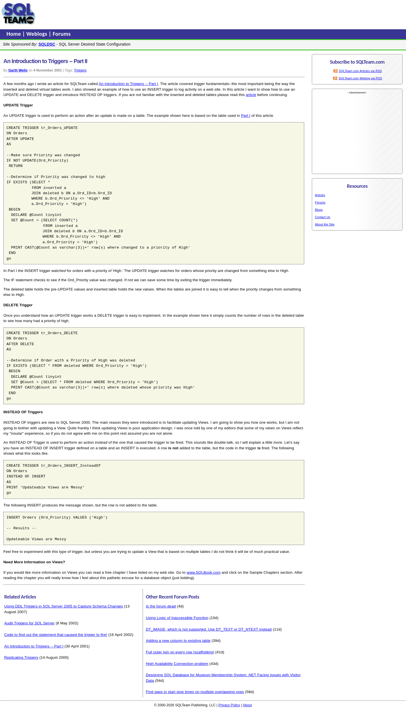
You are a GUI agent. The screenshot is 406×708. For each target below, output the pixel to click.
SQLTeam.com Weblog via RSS (360, 78)
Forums (62, 33)
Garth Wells (18, 70)
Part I (245, 115)
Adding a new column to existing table (178, 640)
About (247, 705)
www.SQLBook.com (203, 572)
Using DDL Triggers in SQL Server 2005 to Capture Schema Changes (63, 606)
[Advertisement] (144, 13)
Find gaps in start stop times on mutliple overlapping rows (195, 692)
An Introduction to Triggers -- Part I (128, 84)
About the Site (324, 224)
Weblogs (38, 33)
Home (14, 33)
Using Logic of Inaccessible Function (177, 618)
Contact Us (322, 217)
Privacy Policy (229, 705)
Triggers (80, 70)
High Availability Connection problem (177, 664)
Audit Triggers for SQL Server (29, 623)
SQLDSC (47, 44)
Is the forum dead (161, 606)
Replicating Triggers (21, 657)
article (251, 95)
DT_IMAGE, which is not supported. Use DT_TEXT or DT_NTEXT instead (209, 629)
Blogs (319, 209)
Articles (320, 195)
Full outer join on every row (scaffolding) (180, 652)
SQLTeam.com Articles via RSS (360, 71)
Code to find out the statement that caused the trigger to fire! (55, 635)
